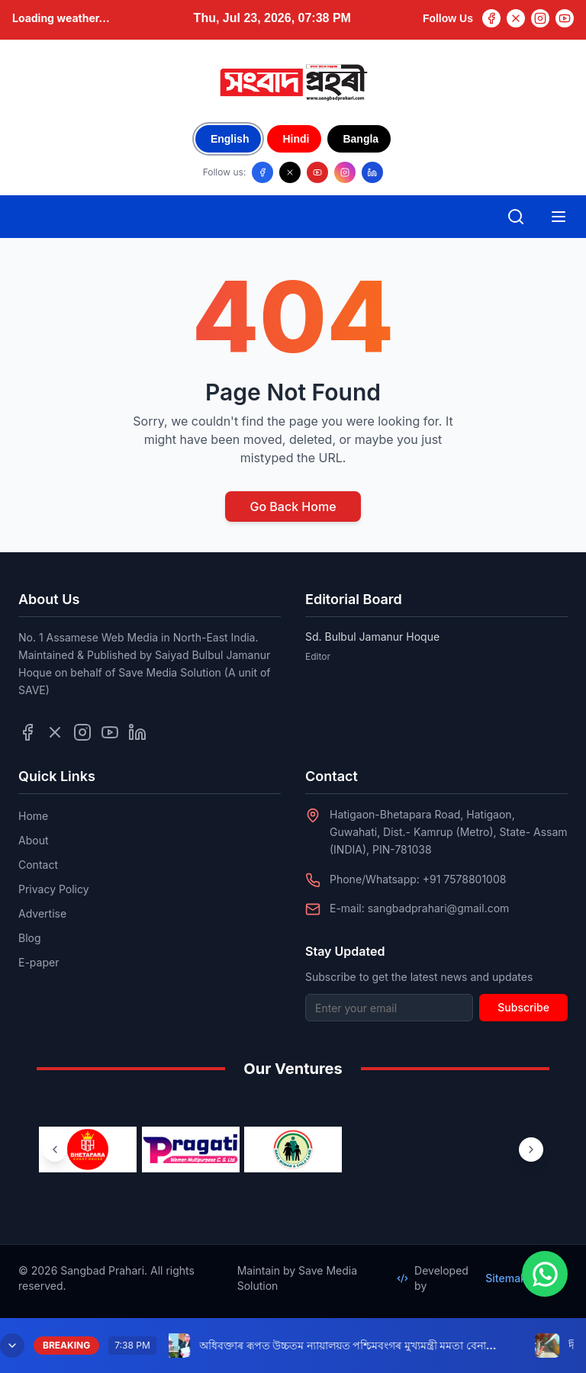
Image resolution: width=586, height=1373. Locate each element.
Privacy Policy (53, 889)
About (33, 840)
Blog (29, 937)
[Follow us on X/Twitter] (290, 172)
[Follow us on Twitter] (55, 732)
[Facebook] (491, 18)
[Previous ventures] (55, 1149)
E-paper (38, 962)
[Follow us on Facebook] (262, 172)
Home (33, 815)
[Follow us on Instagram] (345, 172)
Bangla (360, 139)
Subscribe (523, 1007)
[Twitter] (516, 18)
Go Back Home (293, 506)
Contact (38, 864)
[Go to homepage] (293, 82)
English (230, 139)
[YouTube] (564, 18)
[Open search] (516, 216)
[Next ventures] (531, 1149)
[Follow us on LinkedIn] (372, 172)
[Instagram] (540, 18)
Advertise (42, 913)
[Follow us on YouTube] (317, 172)
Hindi (295, 139)
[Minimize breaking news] (12, 1345)
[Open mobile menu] (558, 216)
